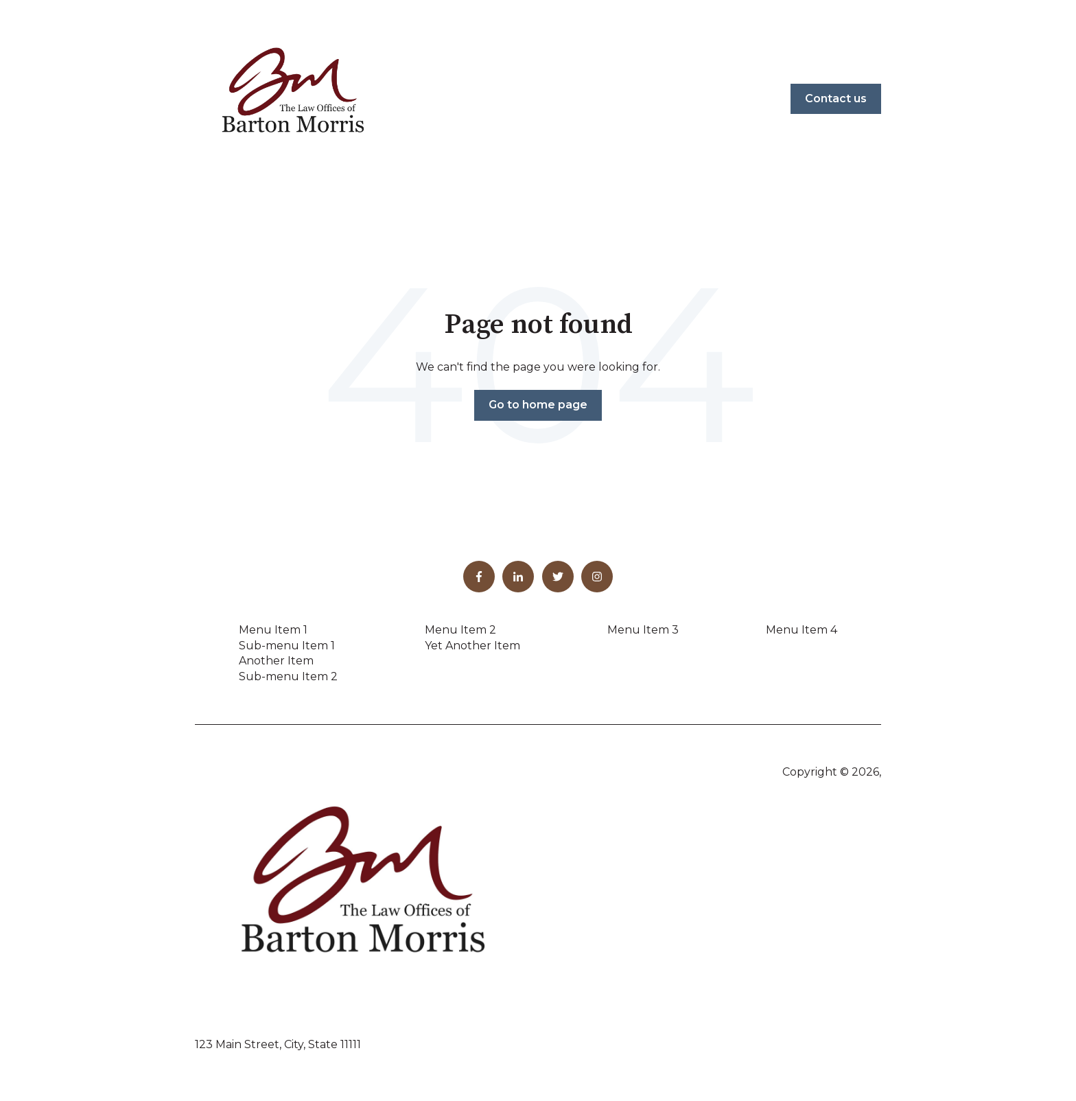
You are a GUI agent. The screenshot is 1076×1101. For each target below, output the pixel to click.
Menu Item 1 (273, 629)
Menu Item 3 (643, 629)
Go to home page (538, 404)
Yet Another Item (472, 645)
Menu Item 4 (801, 629)
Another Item (276, 660)
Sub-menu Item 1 (287, 645)
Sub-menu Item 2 (288, 676)
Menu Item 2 (460, 629)
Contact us (836, 98)
